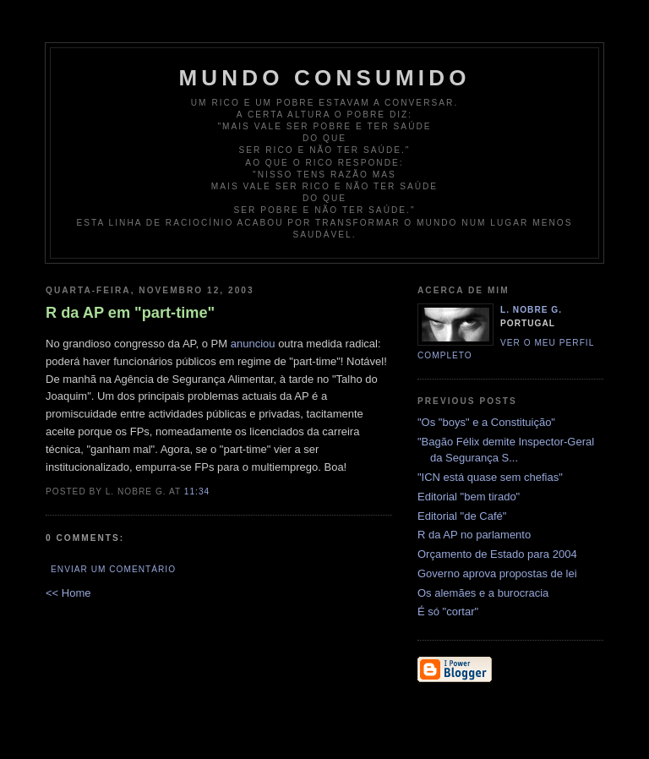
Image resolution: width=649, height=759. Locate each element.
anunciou (253, 343)
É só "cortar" (447, 611)
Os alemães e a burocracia (482, 593)
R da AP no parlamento (474, 534)
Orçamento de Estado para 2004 (497, 554)
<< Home (68, 593)
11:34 (197, 491)
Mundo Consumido (324, 77)
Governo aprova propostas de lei (497, 573)
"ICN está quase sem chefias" (490, 477)
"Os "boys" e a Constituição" (486, 422)
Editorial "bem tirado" (468, 496)
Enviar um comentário (113, 569)
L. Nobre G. (531, 309)
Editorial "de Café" (461, 516)
